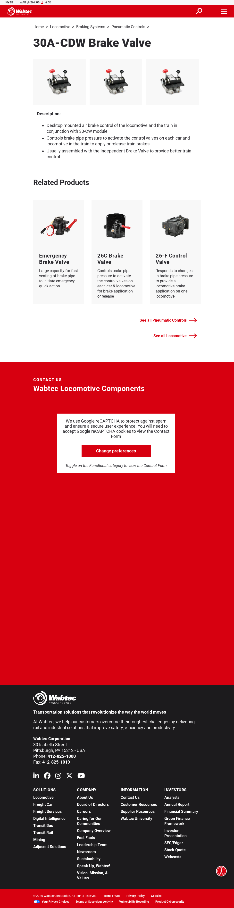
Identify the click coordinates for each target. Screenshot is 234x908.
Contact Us (130, 797)
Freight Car (43, 804)
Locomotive (60, 27)
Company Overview (94, 830)
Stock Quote (175, 849)
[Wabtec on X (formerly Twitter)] (69, 776)
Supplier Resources (138, 811)
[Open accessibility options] (221, 871)
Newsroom (86, 851)
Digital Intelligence (49, 818)
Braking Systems (90, 27)
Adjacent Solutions (49, 846)
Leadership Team (92, 844)
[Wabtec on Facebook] (47, 776)
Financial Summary (181, 811)
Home (38, 27)
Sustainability (88, 858)
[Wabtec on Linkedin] (36, 776)
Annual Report (176, 804)
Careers (84, 811)
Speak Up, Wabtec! (93, 865)
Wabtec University (136, 818)
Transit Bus (43, 825)
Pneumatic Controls (128, 27)
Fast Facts (86, 837)
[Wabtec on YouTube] (81, 776)
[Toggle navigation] (224, 11)
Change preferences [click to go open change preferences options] (116, 450)
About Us (85, 797)
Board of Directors (93, 804)
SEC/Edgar (173, 842)
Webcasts (172, 856)
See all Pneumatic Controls (168, 319)
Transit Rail (43, 832)
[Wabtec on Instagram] (58, 776)
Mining (39, 839)
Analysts (171, 797)
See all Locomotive (175, 335)
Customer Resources (139, 804)
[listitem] (117, 81)
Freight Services (47, 811)
